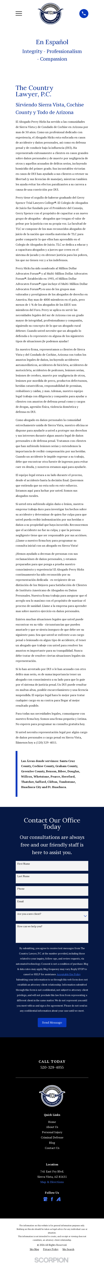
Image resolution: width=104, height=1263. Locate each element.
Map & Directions (52, 1182)
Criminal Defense (52, 1137)
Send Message (52, 1022)
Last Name (23, 876)
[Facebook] (52, 1199)
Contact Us (52, 1148)
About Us (52, 1127)
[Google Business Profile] (45, 1199)
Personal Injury (52, 1132)
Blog (52, 1143)
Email (20, 901)
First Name (23, 863)
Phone (21, 888)
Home (52, 1122)
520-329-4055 (52, 1067)
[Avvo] (58, 1199)
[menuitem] (34, 1249)
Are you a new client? (29, 913)
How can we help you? (29, 926)
